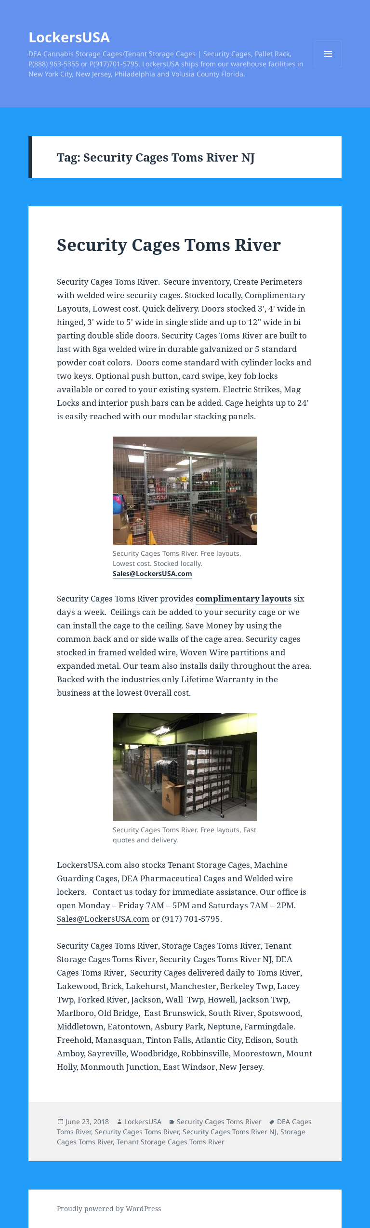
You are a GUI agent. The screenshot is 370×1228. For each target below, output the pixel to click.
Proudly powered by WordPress (109, 1208)
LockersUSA (69, 36)
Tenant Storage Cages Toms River (171, 1141)
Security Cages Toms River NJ (230, 1131)
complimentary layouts (243, 598)
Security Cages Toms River (169, 244)
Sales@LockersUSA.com (152, 573)
